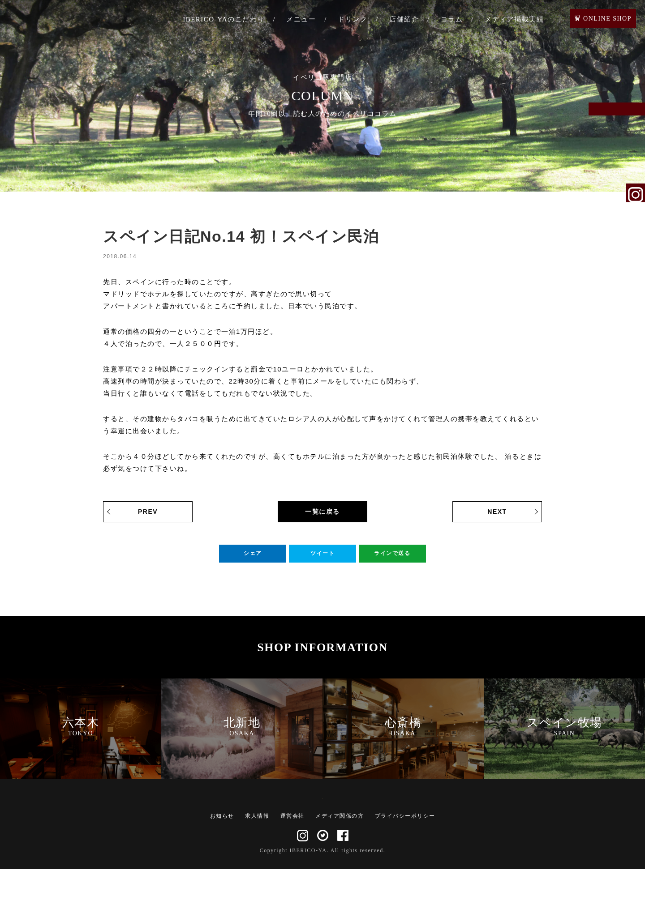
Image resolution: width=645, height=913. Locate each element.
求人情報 (257, 860)
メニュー (301, 19)
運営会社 (292, 860)
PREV (148, 511)
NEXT (497, 511)
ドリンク (352, 19)
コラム (452, 19)
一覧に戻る (322, 511)
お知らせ (222, 860)
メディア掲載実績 (514, 19)
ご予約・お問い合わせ (635, 122)
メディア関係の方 (339, 860)
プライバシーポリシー (405, 860)
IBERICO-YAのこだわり (224, 19)
